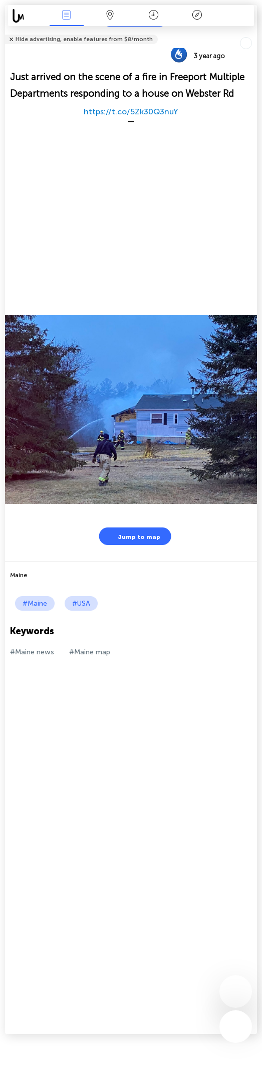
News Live (67, 16)
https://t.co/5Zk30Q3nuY (131, 111)
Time (153, 16)
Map (110, 16)
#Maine (35, 603)
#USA (81, 603)
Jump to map (132, 536)
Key (197, 16)
